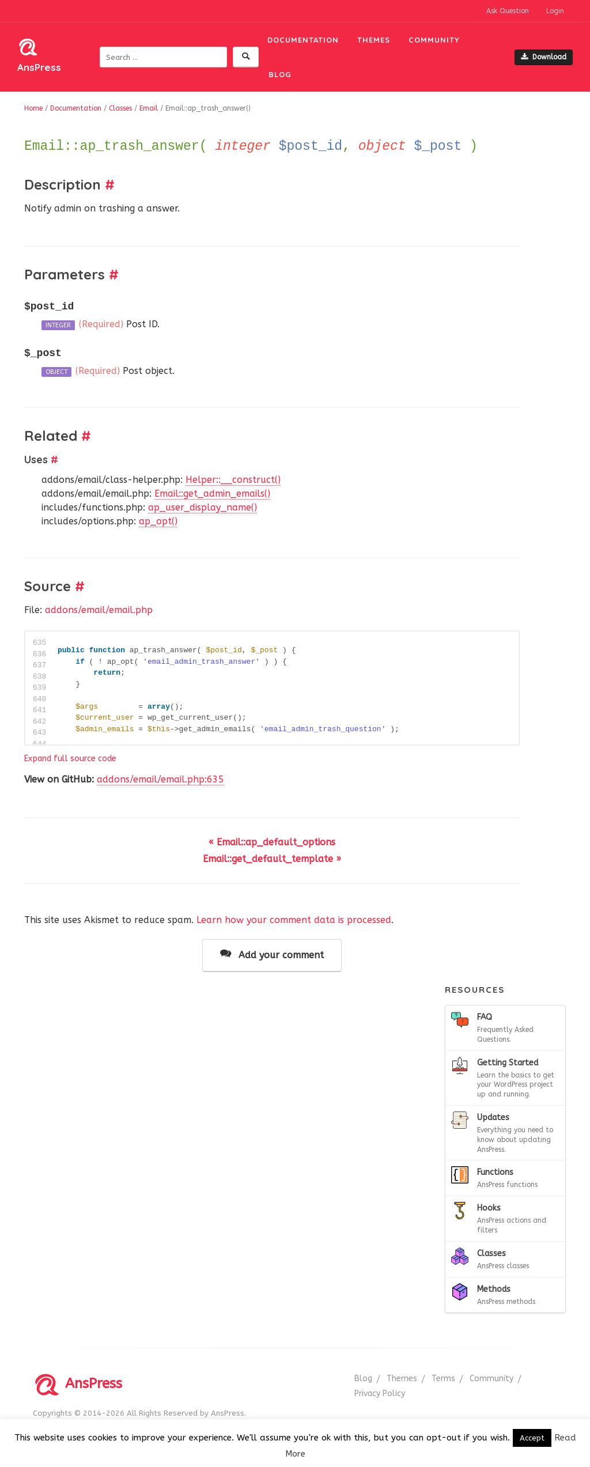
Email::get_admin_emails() (212, 493)
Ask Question (507, 11)
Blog (280, 74)
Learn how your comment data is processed (293, 919)
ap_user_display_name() (202, 507)
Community (434, 39)
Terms (443, 1378)
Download (543, 57)
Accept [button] (532, 1438)
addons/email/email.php (99, 609)
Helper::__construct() (233, 479)
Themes (373, 39)
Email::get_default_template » (272, 858)
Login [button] (555, 11)
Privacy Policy (379, 1393)
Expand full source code (70, 758)
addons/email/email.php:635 (160, 779)
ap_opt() (158, 521)
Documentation (303, 39)
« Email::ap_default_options (272, 842)
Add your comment (272, 954)
